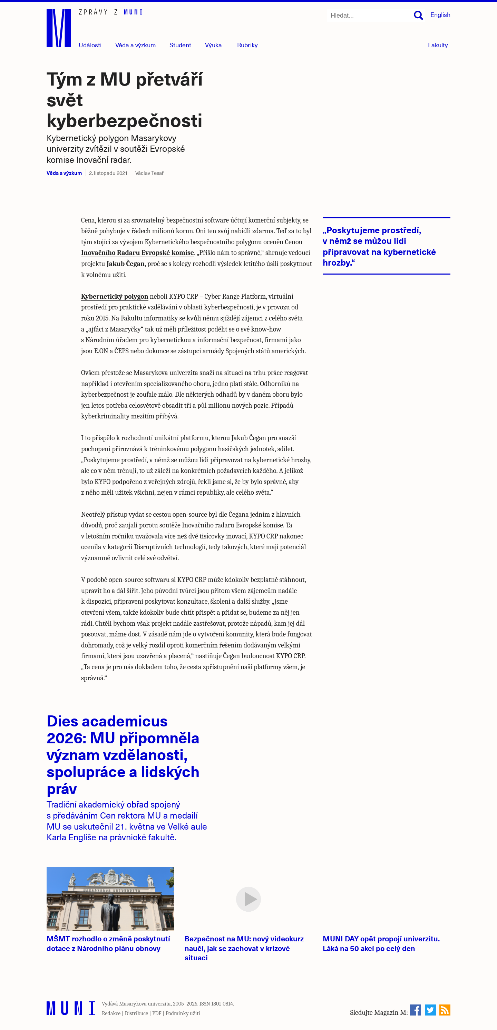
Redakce (111, 1013)
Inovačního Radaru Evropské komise (137, 253)
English (440, 14)
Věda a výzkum (64, 172)
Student (180, 44)
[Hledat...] (376, 15)
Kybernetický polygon (114, 296)
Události (90, 44)
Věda (135, 44)
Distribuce (136, 1013)
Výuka (213, 44)
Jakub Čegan (126, 264)
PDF (157, 1013)
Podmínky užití (183, 1013)
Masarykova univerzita (145, 1004)
